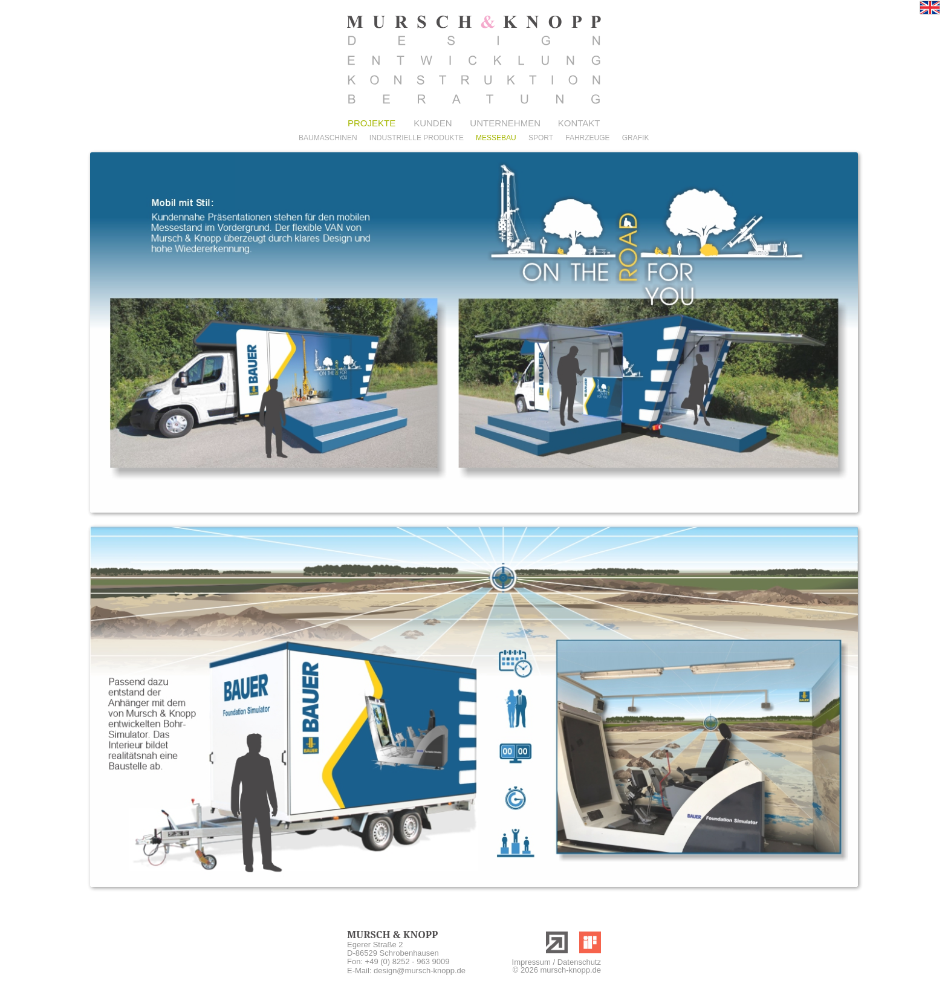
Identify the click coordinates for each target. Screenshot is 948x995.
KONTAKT (579, 123)
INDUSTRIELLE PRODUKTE (416, 138)
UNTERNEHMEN (503, 123)
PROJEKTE (371, 123)
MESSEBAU (496, 138)
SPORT (540, 138)
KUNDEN (433, 123)
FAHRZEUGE (587, 138)
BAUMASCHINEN (328, 138)
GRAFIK (635, 138)
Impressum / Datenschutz (556, 962)
